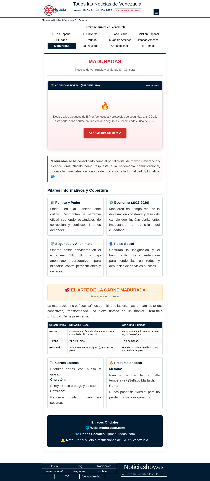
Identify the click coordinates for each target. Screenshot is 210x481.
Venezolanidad (91, 476)
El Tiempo (148, 45)
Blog (79, 466)
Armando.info (119, 45)
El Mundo (91, 39)
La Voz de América (119, 39)
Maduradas (61, 45)
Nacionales (104, 466)
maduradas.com (112, 428)
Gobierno (104, 471)
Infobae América (148, 39)
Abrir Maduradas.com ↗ (105, 132)
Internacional (54, 471)
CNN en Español (148, 34)
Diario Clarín (119, 34)
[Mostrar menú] (156, 12)
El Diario (61, 39)
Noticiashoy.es (144, 467)
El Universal (90, 34)
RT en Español (61, 34)
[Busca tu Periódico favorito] (144, 474)
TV (67, 476)
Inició (54, 466)
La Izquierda (90, 45)
